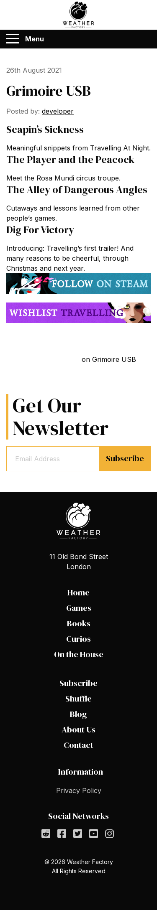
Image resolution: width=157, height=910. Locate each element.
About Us (78, 729)
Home (78, 592)
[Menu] (12, 39)
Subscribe (125, 458)
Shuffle (78, 698)
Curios (78, 639)
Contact (78, 745)
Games (78, 608)
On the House (78, 654)
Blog (78, 714)
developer (58, 111)
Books (78, 623)
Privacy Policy (78, 790)
